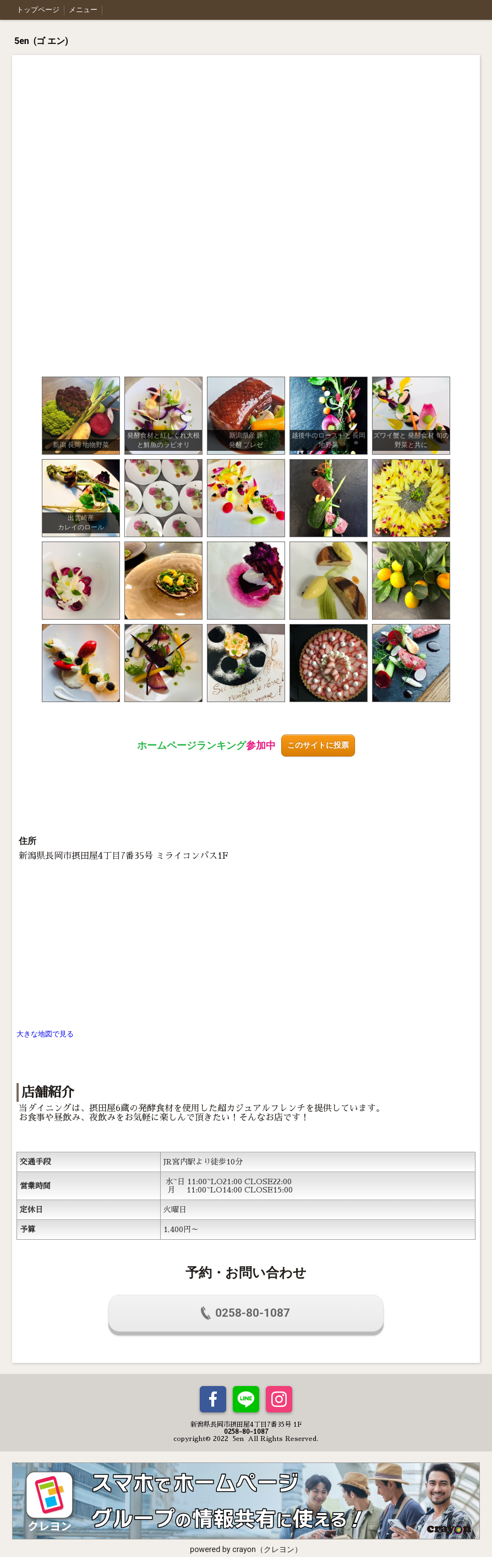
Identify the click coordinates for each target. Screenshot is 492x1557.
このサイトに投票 (318, 745)
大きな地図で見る (45, 1034)
